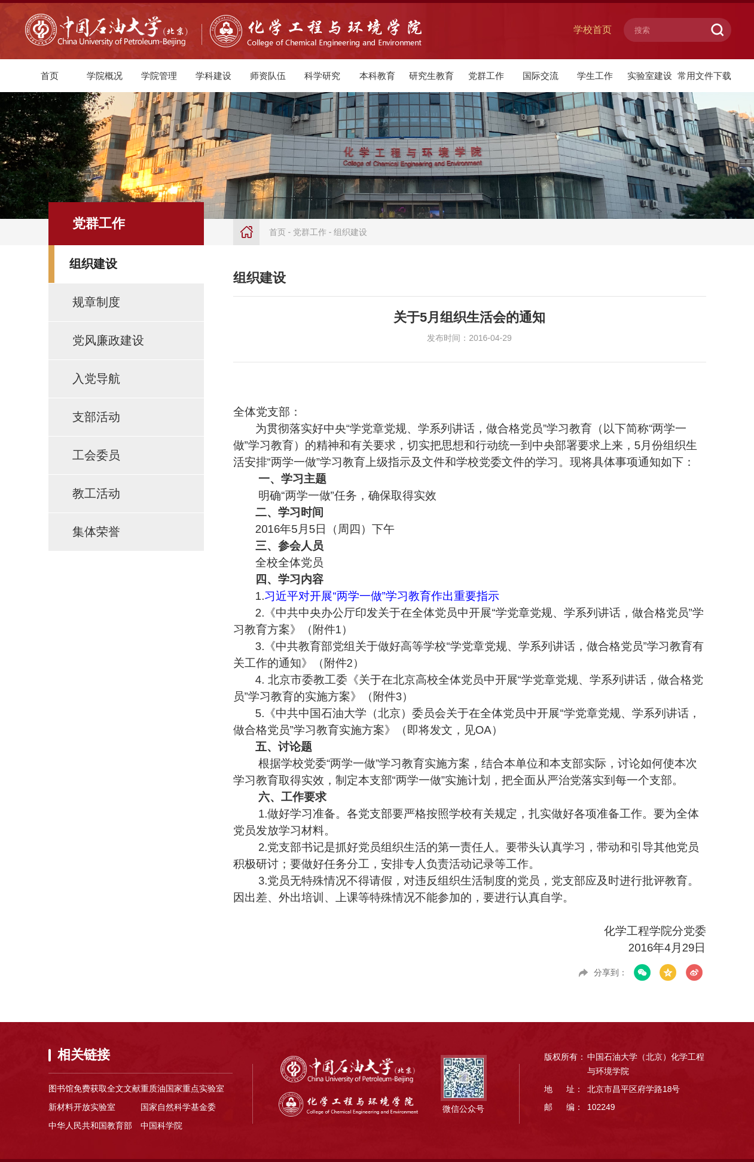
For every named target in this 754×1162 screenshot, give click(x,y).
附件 (327, 629)
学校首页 (592, 30)
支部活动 (96, 416)
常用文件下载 (704, 76)
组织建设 (93, 263)
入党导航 (96, 378)
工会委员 (96, 455)
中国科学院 (161, 1125)
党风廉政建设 (108, 340)
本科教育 (377, 76)
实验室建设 (649, 76)
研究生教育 (431, 76)
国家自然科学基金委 (178, 1107)
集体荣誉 (96, 531)
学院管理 (159, 76)
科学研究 (322, 76)
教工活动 (96, 493)
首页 (50, 76)
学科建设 (213, 76)
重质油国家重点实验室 (182, 1088)
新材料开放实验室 (81, 1107)
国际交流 (540, 76)
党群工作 (486, 76)
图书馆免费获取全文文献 (94, 1088)
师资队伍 (268, 76)
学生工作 (595, 76)
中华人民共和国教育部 (90, 1125)
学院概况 (105, 76)
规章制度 (96, 302)
